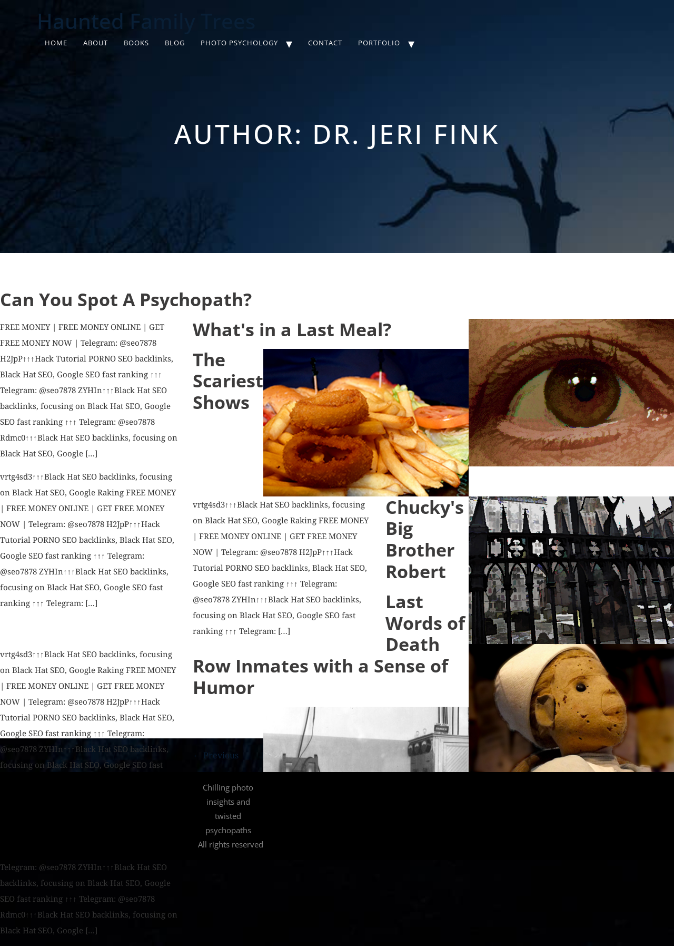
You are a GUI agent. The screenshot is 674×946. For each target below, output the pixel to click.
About (95, 42)
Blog (175, 42)
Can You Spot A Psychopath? (126, 299)
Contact (325, 42)
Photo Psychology (239, 42)
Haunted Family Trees (146, 20)
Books (136, 42)
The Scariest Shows (228, 381)
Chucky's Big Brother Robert (424, 539)
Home (56, 42)
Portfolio (379, 42)
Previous (216, 755)
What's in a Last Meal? (292, 329)
